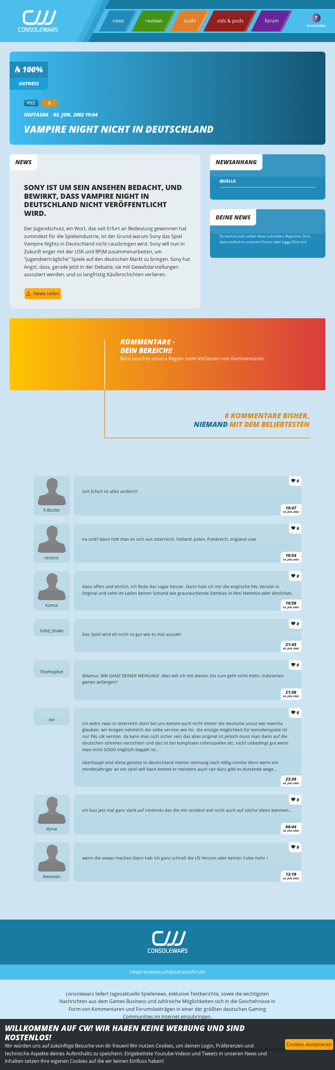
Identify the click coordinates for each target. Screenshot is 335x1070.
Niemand (211, 424)
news (118, 20)
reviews (154, 20)
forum (272, 20)
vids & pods (230, 20)
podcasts (181, 972)
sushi (190, 20)
